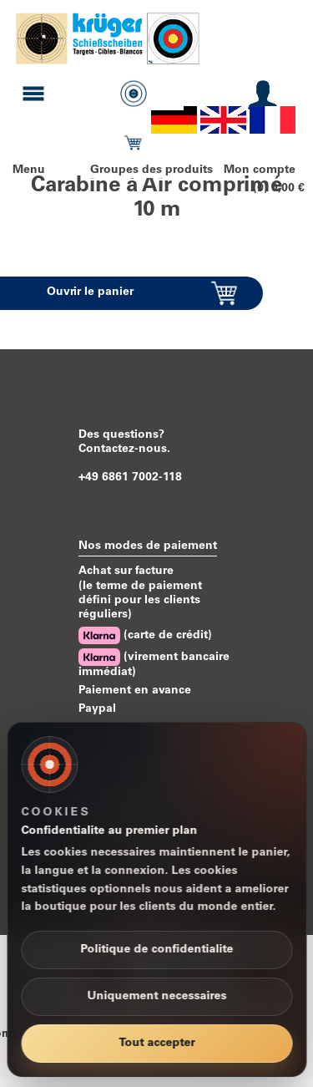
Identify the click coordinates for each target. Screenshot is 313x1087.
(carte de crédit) (145, 635)
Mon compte (259, 170)
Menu (29, 170)
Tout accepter (156, 1043)
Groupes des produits (151, 170)
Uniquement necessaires (156, 997)
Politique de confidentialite (156, 950)
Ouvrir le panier (90, 292)
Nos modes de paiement (147, 546)
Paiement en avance (134, 691)
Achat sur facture (126, 571)
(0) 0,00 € (279, 189)
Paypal (97, 709)
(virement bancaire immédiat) (154, 663)
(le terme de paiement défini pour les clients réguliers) (140, 601)
